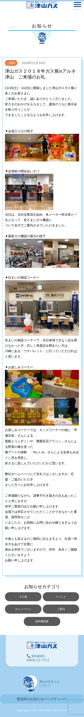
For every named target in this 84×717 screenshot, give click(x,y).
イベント (61, 596)
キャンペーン (23, 609)
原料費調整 (42, 621)
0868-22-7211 (38, 660)
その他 (23, 596)
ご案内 (11, 63)
